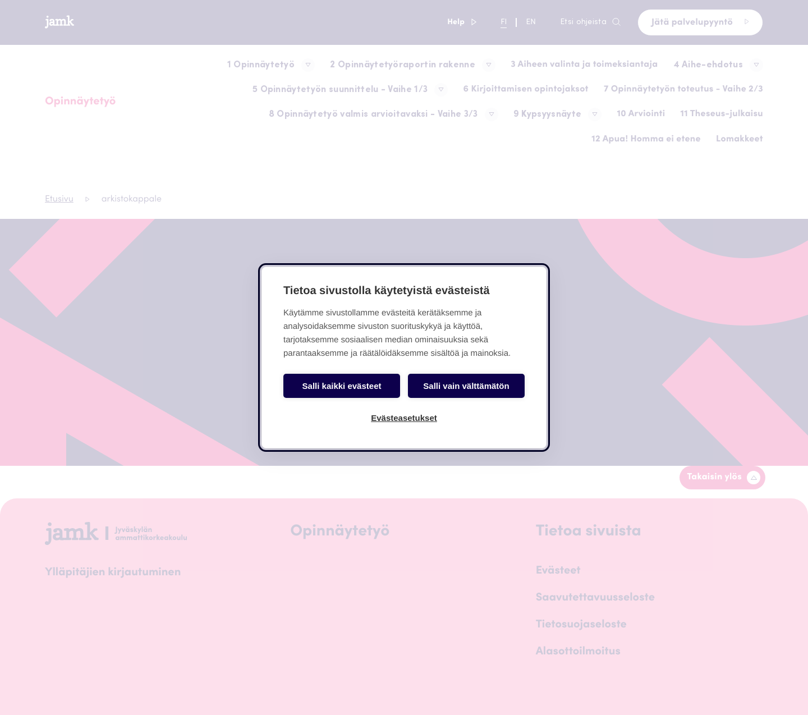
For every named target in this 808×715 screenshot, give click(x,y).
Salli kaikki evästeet (342, 386)
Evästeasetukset (404, 418)
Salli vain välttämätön (466, 386)
